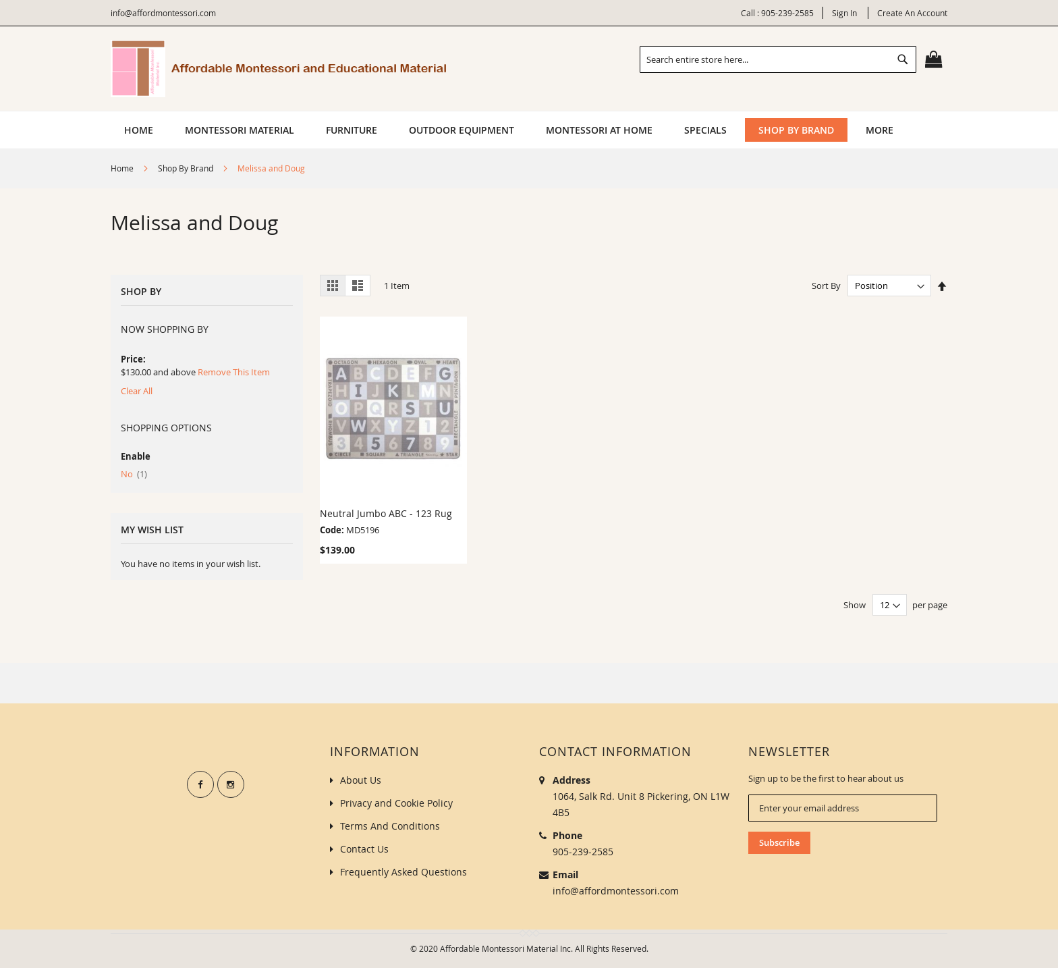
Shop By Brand (186, 168)
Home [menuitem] (138, 130)
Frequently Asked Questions (403, 871)
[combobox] (778, 59)
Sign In (844, 12)
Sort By (826, 285)
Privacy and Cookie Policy (396, 803)
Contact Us (364, 848)
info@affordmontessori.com (616, 890)
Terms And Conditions (390, 825)
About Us (360, 780)
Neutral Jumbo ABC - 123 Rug (386, 513)
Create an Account (912, 12)
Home (123, 168)
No (134, 474)
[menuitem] (239, 130)
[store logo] (279, 68)
